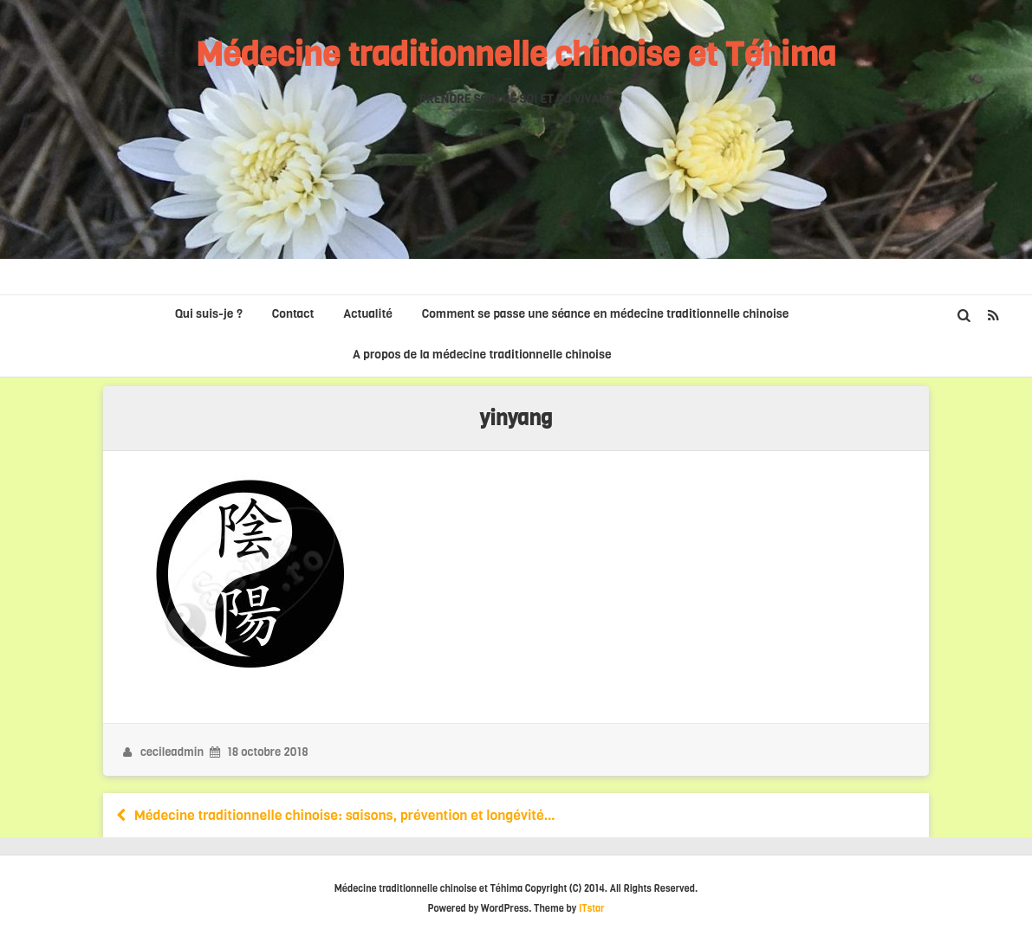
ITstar (592, 908)
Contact (293, 314)
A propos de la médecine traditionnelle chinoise (482, 354)
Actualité (368, 314)
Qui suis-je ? (209, 314)
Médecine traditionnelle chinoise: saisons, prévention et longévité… (334, 815)
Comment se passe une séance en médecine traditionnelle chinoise (605, 314)
